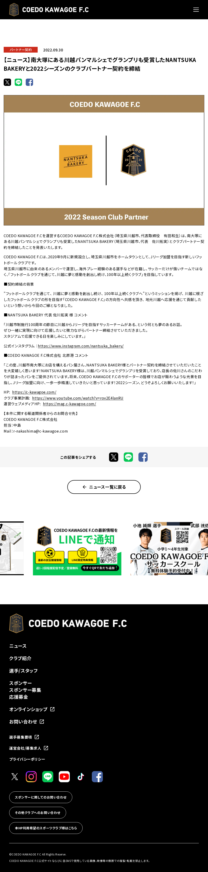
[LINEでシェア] (18, 82)
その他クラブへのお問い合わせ (37, 812)
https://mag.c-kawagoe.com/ (69, 403)
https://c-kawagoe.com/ (34, 392)
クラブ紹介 (20, 658)
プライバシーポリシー (27, 759)
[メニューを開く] (196, 9)
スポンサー (20, 683)
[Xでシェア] (7, 82)
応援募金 (18, 696)
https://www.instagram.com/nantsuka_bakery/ (81, 346)
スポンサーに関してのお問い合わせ (41, 797)
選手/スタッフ (23, 670)
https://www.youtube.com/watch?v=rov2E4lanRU (78, 398)
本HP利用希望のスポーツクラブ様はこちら (46, 828)
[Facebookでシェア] (29, 82)
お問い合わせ (27, 721)
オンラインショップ (32, 709)
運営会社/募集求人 (29, 748)
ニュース (18, 645)
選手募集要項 (24, 737)
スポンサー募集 (25, 689)
